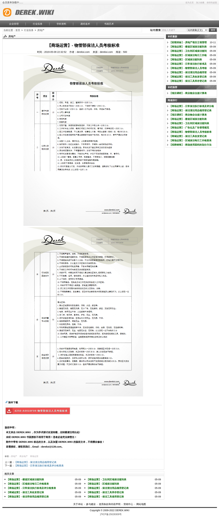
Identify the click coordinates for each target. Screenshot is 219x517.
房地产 (40, 30)
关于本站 (78, 504)
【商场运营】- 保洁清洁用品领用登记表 (35, 462)
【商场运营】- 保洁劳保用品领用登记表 (28, 496)
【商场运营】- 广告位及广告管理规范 (189, 127)
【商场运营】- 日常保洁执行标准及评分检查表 (39, 465)
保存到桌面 (212, 2)
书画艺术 (109, 23)
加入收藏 (200, 2)
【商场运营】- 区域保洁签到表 (103, 483)
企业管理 (14, 23)
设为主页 (189, 2)
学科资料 (61, 23)
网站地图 (141, 504)
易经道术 (85, 23)
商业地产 (24, 456)
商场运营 (34, 456)
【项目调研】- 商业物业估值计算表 (188, 93)
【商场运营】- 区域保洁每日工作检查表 (28, 483)
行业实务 (37, 23)
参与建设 (91, 504)
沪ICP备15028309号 (111, 514)
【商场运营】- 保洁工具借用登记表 (105, 496)
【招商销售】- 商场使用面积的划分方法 (190, 144)
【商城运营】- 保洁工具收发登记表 (25, 492)
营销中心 (128, 504)
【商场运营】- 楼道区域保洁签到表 (25, 479)
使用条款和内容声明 (109, 504)
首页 (17, 30)
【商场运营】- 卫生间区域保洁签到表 (106, 479)
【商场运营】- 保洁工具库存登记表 (105, 492)
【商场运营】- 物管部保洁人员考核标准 (190, 131)
